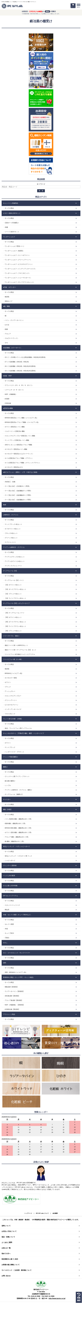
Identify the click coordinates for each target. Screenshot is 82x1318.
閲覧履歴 (79, 1297)
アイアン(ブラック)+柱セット (15, 557)
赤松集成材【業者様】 (12, 996)
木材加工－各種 (10, 482)
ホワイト (8, 682)
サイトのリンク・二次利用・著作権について (16, 1270)
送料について (6, 1226)
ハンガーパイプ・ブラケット (14, 752)
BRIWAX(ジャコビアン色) (13, 673)
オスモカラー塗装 (11, 678)
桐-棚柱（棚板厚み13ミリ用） (15, 841)
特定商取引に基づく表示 (10, 1259)
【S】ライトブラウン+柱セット (15, 598)
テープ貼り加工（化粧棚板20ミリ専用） (18, 495)
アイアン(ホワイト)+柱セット (15, 561)
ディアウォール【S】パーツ (14, 580)
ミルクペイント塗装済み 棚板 (15, 431)
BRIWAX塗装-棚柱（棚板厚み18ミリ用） (18, 828)
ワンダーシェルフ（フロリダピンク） (17, 273)
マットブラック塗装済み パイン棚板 (17, 440)
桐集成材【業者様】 (11, 987)
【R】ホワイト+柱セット (13, 617)
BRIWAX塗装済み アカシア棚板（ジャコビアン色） (22, 422)
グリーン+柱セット (11, 538)
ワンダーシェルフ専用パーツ (14, 246)
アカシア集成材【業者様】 (14, 1000)
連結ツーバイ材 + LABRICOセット (16, 645)
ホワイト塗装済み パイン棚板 (15, 427)
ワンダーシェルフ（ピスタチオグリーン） (19, 264)
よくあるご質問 (7, 1242)
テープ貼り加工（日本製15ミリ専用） (17, 486)
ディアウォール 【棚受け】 (14, 794)
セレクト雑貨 (9, 924)
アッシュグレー (10, 691)
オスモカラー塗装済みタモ (14, 467)
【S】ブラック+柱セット (13, 594)
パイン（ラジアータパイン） (14, 320)
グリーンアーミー (11, 700)
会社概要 (55, 1213)
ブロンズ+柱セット (11, 533)
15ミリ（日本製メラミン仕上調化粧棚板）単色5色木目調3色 (25, 357)
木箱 (6, 929)
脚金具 (7, 909)
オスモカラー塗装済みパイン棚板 (16, 449)
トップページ (28, 1213)
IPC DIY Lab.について (42, 1213)
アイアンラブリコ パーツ (13, 566)
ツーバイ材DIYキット (12, 232)
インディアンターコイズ (13, 709)
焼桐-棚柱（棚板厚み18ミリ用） (15, 823)
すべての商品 (9, 208)
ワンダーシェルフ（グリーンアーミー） (18, 260)
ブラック (8, 687)
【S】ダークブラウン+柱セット (15, 589)
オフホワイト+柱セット (13, 529)
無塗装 (7, 297)
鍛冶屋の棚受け (10, 781)
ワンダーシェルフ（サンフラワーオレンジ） (20, 282)
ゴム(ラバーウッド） (12, 338)
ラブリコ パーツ (10, 542)
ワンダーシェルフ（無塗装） (14, 251)
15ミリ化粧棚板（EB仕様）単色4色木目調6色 (20, 371)
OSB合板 (8, 403)
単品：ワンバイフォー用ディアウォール (18, 728)
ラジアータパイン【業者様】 (14, 991)
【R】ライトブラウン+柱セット (15, 626)
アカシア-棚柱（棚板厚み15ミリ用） (17, 837)
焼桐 (6, 329)
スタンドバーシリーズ (12, 905)
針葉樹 (7, 399)
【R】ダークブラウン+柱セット (15, 622)
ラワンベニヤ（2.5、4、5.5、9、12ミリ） (19, 385)
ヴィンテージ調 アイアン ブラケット (17, 776)
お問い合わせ (6, 1276)
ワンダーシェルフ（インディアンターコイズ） (20, 269)
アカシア (8, 334)
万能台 (7, 938)
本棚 (6, 227)
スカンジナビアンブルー (13, 696)
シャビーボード (10, 860)
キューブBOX (9, 933)
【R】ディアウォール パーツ (14, 613)
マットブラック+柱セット (13, 524)
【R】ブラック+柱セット (13, 631)
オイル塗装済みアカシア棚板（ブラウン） (19, 458)
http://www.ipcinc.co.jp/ (57, 1298)
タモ (6, 343)
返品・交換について (8, 1237)
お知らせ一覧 (6, 1248)
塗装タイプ (8, 301)
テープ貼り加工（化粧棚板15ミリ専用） (18, 500)
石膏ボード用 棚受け (12, 223)
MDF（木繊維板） (11, 394)
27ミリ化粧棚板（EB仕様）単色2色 (17, 362)
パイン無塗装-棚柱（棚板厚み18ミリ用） (18, 819)
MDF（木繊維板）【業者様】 (14, 1005)
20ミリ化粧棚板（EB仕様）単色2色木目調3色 (20, 366)
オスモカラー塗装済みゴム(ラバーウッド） (19, 454)
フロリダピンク (10, 714)
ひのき (7, 325)
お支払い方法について (9, 1231)
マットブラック (10, 747)
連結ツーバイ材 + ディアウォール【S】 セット (20, 650)
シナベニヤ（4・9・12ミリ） (15, 390)
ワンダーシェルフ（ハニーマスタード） (18, 278)
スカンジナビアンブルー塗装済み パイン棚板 (20, 436)
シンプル (8, 785)
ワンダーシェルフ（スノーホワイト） (17, 255)
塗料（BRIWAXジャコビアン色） (16, 972)
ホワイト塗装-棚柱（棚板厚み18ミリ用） (18, 832)
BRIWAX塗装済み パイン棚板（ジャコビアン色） (21, 418)
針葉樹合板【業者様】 (12, 1009)
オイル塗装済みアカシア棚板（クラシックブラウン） (23, 463)
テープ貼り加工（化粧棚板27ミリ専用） (18, 491)
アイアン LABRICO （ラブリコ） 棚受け (18, 790)
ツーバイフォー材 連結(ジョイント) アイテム (20, 654)
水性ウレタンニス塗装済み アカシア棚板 (18, 445)
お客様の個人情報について (11, 1264)
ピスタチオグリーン (11, 705)
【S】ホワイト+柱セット (13, 585)
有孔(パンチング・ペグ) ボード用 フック (18, 856)
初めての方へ (6, 1253)
